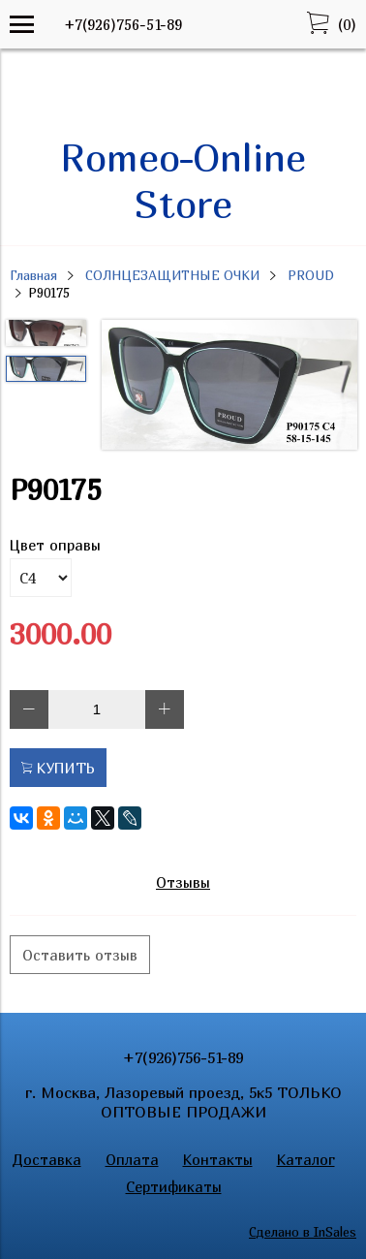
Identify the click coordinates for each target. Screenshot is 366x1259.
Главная (33, 275)
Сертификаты (174, 1186)
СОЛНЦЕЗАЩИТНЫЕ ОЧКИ (172, 275)
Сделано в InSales (302, 1232)
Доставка (47, 1159)
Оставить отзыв (79, 954)
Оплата (132, 1159)
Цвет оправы (55, 544)
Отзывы (183, 882)
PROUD (311, 275)
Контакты (218, 1159)
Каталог (306, 1159)
